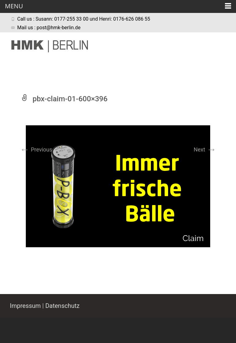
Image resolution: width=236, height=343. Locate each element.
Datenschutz (62, 305)
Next (205, 149)
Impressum (25, 305)
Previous (36, 149)
